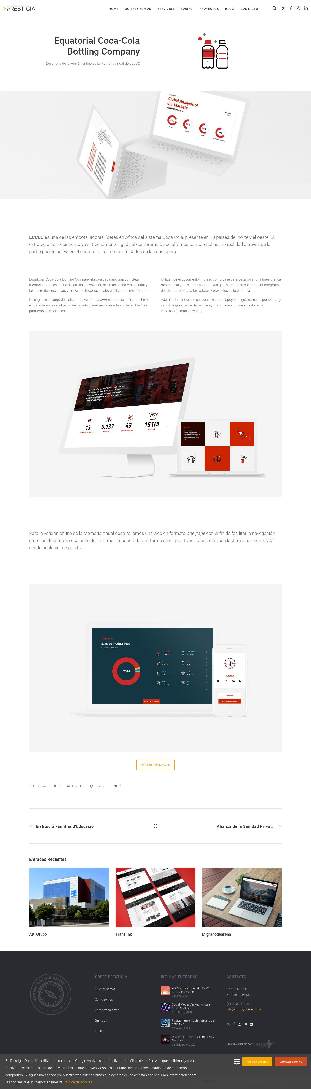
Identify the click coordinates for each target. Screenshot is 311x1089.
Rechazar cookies (290, 1061)
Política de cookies (77, 1082)
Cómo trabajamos (107, 1010)
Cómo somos (104, 999)
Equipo (99, 1031)
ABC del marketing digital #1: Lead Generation (191, 990)
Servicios (101, 1020)
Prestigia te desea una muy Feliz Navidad (193, 1038)
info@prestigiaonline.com (244, 1009)
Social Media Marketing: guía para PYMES (191, 1006)
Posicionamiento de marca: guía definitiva (193, 1022)
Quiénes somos (105, 989)
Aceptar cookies (257, 1061)
